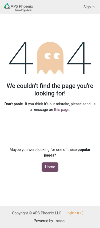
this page (61, 109)
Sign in (89, 7)
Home (50, 167)
